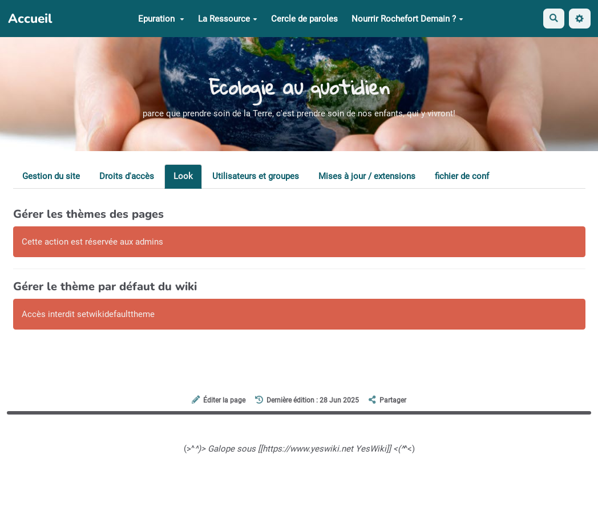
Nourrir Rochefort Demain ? (407, 19)
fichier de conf (462, 176)
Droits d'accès (126, 176)
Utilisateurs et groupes (255, 176)
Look (183, 176)
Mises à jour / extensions (366, 176)
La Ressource (227, 19)
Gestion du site (51, 176)
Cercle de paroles (304, 19)
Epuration (161, 19)
